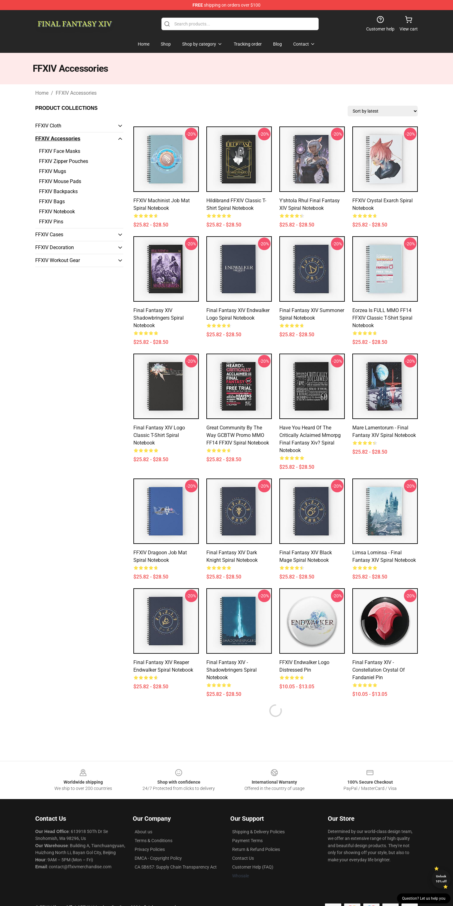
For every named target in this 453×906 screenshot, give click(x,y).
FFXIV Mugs (52, 171)
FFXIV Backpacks (58, 191)
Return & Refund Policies (256, 849)
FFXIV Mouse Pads (60, 181)
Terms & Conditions (153, 840)
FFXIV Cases (49, 235)
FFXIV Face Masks (59, 151)
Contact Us (243, 858)
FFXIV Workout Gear (57, 260)
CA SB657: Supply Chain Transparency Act (176, 867)
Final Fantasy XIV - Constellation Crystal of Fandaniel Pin (378, 669)
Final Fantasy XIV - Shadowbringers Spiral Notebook (231, 669)
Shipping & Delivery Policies (258, 831)
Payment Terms (247, 840)
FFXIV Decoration (54, 247)
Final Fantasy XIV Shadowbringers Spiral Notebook (158, 317)
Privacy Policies (150, 849)
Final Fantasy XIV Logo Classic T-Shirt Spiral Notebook (159, 435)
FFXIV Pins (51, 222)
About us (143, 831)
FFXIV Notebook (57, 212)
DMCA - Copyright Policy (158, 858)
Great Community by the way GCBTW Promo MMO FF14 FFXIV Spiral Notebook (237, 435)
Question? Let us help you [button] (423, 898)
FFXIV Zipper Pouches (63, 161)
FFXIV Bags (52, 201)
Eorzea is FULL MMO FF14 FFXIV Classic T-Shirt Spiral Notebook (382, 317)
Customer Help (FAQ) (252, 867)
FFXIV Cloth (48, 126)
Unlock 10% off (441, 879)
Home (41, 93)
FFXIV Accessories (76, 93)
